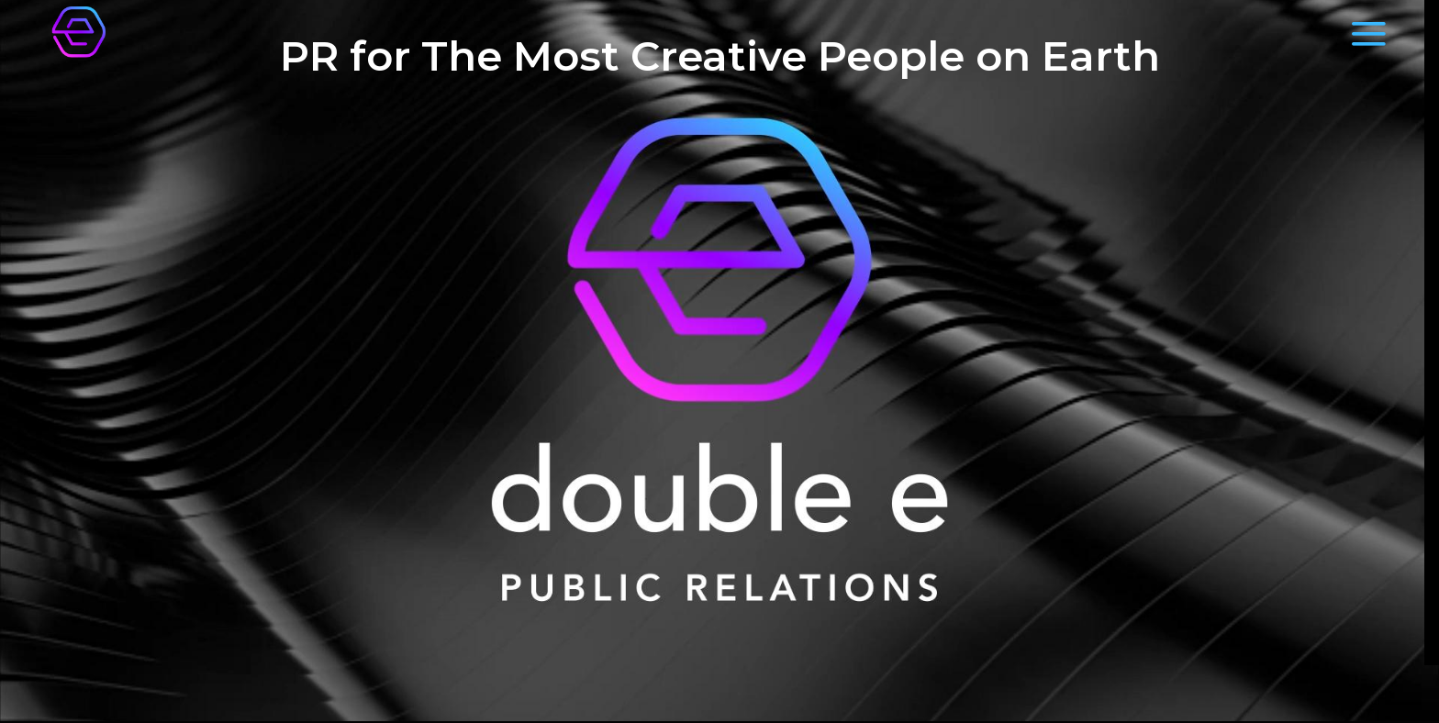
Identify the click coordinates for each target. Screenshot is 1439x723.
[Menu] (1368, 33)
